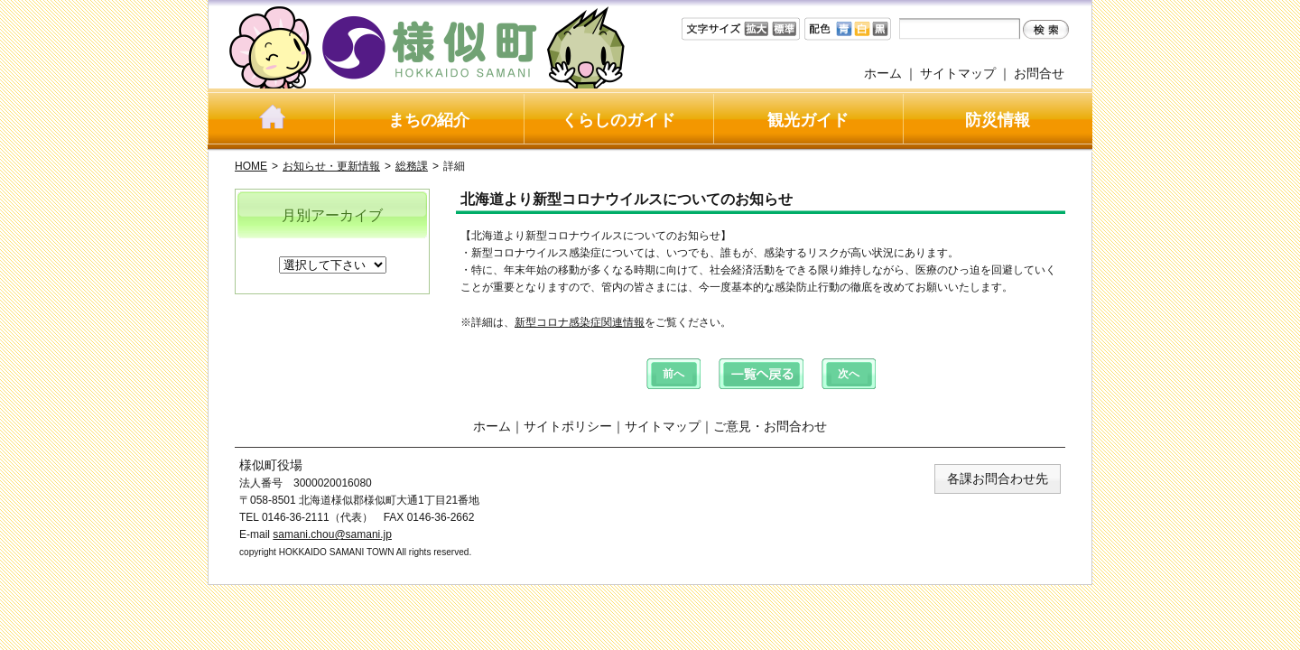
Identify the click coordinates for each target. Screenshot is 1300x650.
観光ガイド (808, 120)
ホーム (883, 73)
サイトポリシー (568, 426)
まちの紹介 (428, 120)
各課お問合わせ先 (997, 478)
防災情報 (997, 120)
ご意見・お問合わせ (770, 426)
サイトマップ (958, 73)
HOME (251, 166)
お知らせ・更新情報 (331, 166)
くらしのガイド (618, 120)
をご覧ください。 (688, 322)
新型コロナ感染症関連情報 (580, 322)
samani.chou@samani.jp (332, 534)
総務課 (411, 166)
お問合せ (1039, 73)
